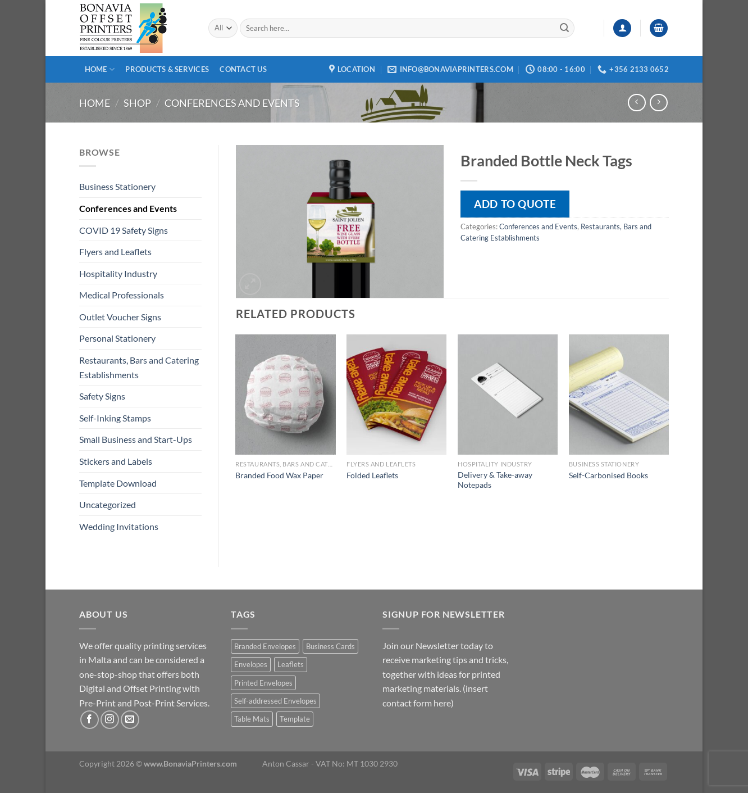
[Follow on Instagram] (110, 719)
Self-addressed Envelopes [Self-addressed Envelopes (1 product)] (275, 700)
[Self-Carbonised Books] (619, 394)
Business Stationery (117, 186)
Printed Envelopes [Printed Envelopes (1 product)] (263, 682)
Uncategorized (107, 504)
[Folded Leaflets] (396, 394)
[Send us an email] (130, 719)
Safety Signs (102, 396)
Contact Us (243, 69)
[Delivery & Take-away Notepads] (508, 394)
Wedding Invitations (118, 526)
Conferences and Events (232, 103)
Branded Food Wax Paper (279, 475)
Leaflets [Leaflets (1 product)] (290, 664)
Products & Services (167, 69)
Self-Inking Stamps (115, 418)
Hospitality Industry (118, 273)
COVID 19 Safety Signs (123, 230)
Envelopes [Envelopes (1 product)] (250, 664)
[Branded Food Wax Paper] (285, 394)
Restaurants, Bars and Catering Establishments (139, 367)
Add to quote (515, 203)
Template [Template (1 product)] (295, 718)
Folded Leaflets (372, 475)
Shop (137, 103)
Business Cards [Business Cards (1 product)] (330, 646)
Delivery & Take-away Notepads (495, 480)
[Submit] (564, 28)
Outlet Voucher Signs (120, 316)
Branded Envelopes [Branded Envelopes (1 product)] (265, 646)
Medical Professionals (121, 294)
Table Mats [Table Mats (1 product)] (252, 718)
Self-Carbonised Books (608, 475)
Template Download (118, 483)
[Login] (622, 28)
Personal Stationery (117, 338)
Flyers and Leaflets (115, 251)
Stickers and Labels (115, 461)
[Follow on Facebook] (89, 719)
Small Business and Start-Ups (135, 439)
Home (100, 69)
